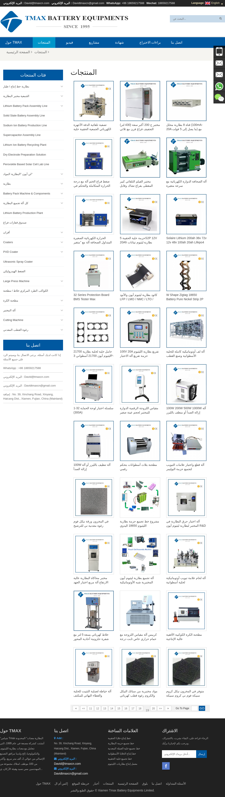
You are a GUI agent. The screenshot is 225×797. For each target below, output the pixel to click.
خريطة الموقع (80, 783)
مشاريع (94, 42)
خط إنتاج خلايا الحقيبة (119, 738)
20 (153, 708)
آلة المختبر (9, 309)
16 (125, 708)
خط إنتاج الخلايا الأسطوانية (122, 753)
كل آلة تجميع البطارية (15, 202)
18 (139, 708)
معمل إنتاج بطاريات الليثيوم (122, 763)
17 (132, 708)
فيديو (69, 42)
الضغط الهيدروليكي (14, 270)
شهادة (119, 42)
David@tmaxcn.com (36, 3)
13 (104, 708)
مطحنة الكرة (10, 299)
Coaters (8, 241)
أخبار (96, 783)
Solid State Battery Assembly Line (24, 114)
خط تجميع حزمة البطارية (121, 743)
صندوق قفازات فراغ (14, 221)
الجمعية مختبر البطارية (16, 95)
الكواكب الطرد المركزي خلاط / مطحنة (25, 289)
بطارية (7, 182)
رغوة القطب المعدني (15, 329)
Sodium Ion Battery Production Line (25, 124)
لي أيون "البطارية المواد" (17, 173)
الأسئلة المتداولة (176, 783)
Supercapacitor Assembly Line (22, 134)
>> (160, 708)
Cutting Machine (13, 319)
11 (90, 708)
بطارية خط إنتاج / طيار (16, 85)
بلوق (145, 783)
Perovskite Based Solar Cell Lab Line (26, 163)
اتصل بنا (176, 42)
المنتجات (44, 42)
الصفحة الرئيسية (19, 52)
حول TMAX (13, 42)
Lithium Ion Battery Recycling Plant (24, 144)
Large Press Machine (16, 280)
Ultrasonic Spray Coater (18, 260)
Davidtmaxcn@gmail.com (88, 3)
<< (83, 708)
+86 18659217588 (133, 3)
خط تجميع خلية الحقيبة (120, 758)
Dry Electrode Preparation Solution (24, 153)
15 (118, 708)
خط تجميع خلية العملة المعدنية (124, 748)
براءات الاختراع (150, 42)
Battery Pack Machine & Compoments (26, 192)
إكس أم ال (61, 783)
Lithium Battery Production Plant (23, 212)
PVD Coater (10, 251)
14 (111, 708)
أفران (6, 231)
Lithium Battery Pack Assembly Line (25, 105)
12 (97, 708)
